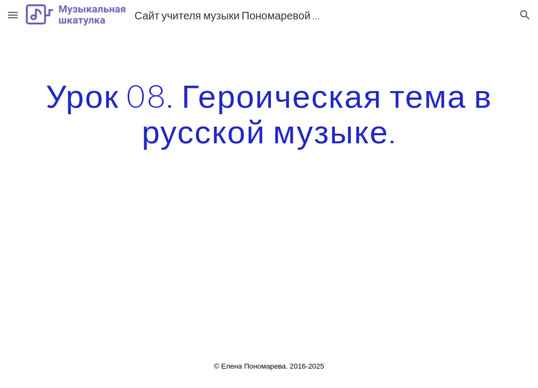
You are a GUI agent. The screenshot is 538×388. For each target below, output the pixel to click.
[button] (13, 15)
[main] (269, 113)
